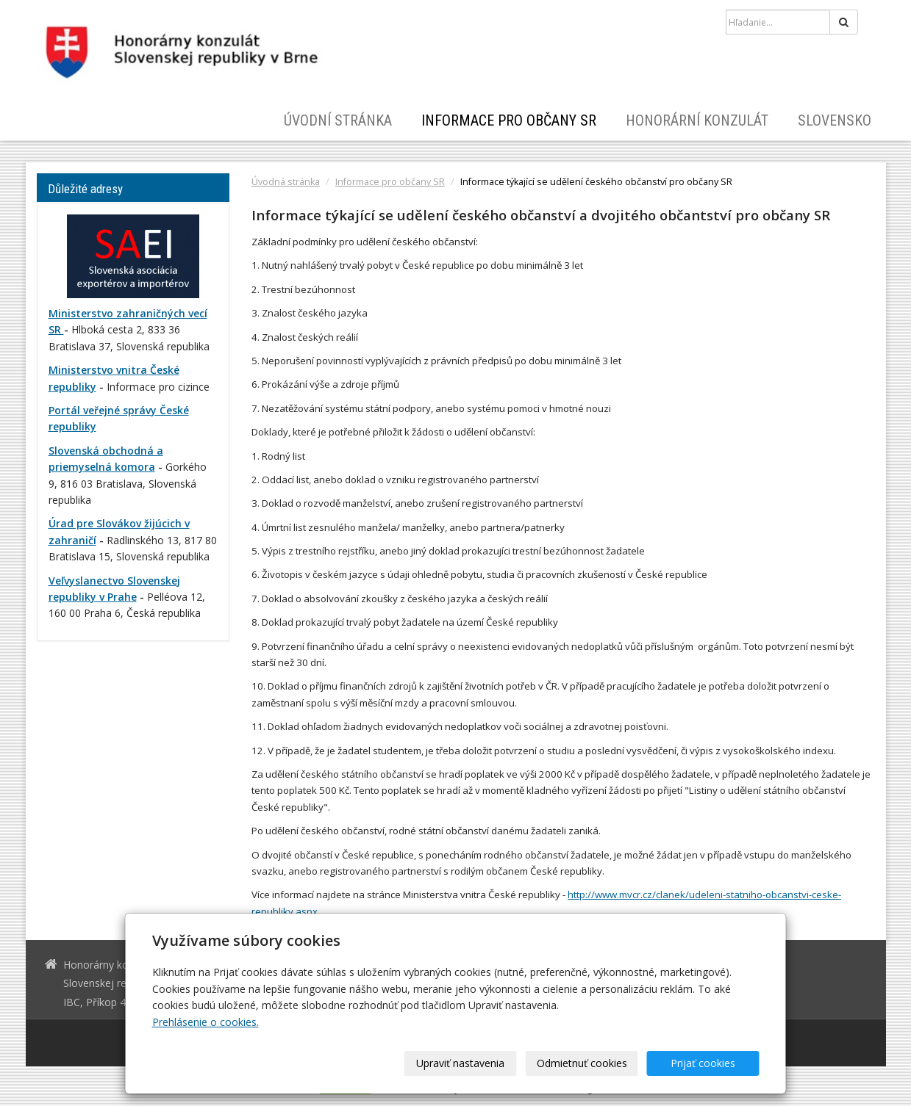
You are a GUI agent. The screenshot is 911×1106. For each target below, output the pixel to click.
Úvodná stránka (285, 182)
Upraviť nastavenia (460, 1063)
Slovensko (834, 120)
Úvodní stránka (338, 120)
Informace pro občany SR (508, 120)
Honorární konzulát (697, 120)
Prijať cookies (703, 1063)
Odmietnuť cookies (582, 1063)
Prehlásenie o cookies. (205, 1022)
